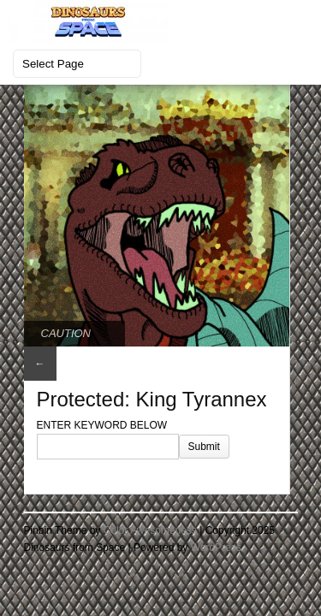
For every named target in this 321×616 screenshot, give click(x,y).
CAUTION (66, 333)
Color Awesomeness (150, 530)
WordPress (216, 548)
